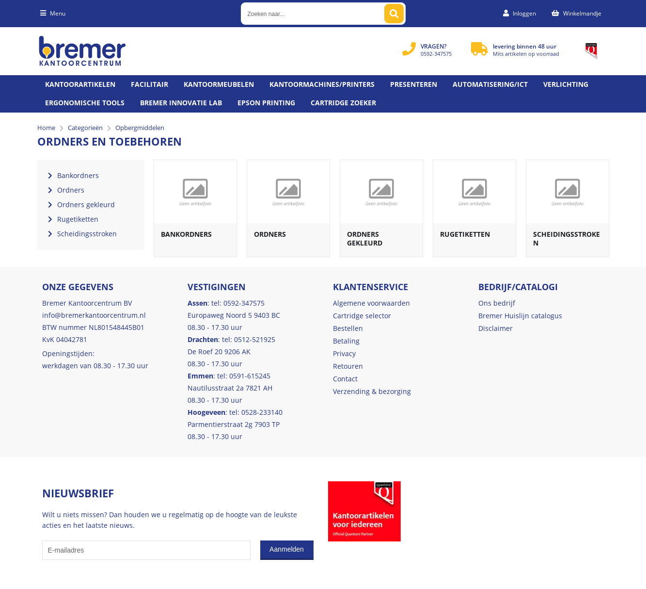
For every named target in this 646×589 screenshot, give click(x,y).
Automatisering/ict (490, 84)
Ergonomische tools (85, 102)
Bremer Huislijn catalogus (520, 315)
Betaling (346, 340)
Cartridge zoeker (343, 102)
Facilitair (149, 84)
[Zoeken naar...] (394, 13)
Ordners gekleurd (364, 238)
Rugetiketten (465, 234)
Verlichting (565, 84)
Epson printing (266, 102)
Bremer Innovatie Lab (181, 102)
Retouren (348, 366)
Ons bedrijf (496, 303)
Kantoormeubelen (219, 84)
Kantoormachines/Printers (322, 84)
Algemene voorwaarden (371, 303)
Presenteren (413, 84)
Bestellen (348, 328)
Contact (345, 378)
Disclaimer (495, 328)
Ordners (270, 234)
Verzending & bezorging (372, 391)
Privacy (344, 353)
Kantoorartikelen (80, 84)
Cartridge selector (362, 315)
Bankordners (186, 234)
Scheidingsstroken (566, 238)
